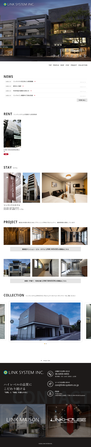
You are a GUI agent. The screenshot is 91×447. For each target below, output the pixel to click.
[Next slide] (79, 321)
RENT (62, 65)
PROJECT (74, 65)
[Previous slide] (12, 321)
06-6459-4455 (62, 373)
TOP (50, 65)
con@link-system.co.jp (67, 385)
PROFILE (56, 65)
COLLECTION (82, 65)
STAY (67, 65)
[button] (44, 343)
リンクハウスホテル (12, 205)
